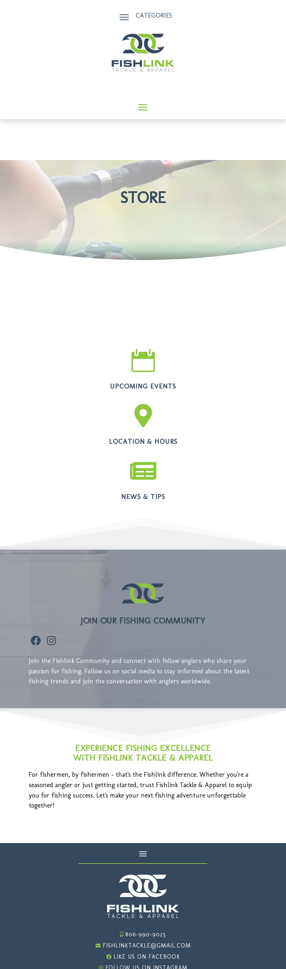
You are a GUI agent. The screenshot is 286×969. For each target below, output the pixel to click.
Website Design (223, 951)
